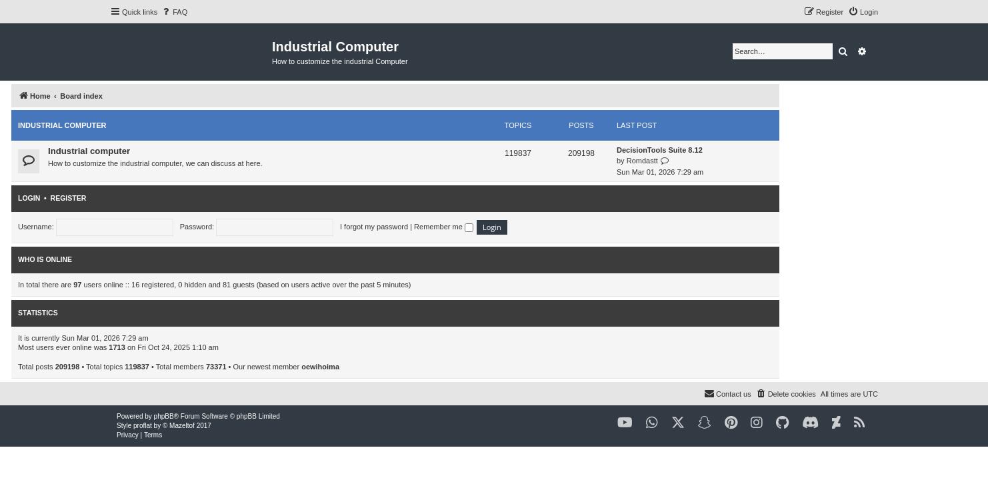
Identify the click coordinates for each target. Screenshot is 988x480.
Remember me (542, 227)
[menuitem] (174, 12)
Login (128, 198)
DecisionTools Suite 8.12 (758, 150)
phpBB (164, 416)
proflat (142, 425)
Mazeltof (182, 425)
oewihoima (419, 367)
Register (167, 198)
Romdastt (741, 161)
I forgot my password (473, 227)
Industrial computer (161, 125)
